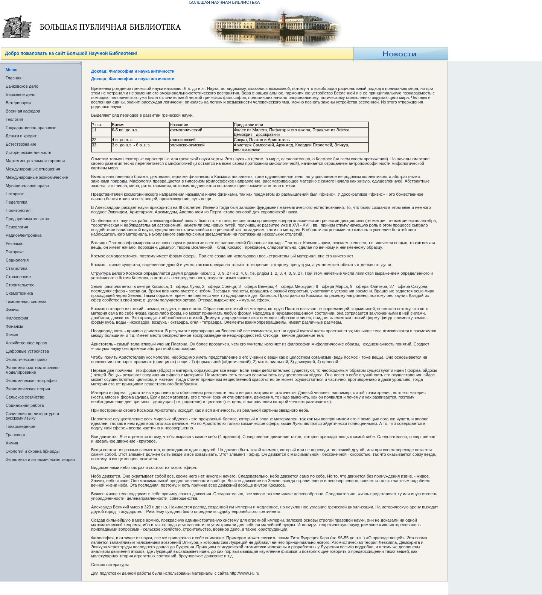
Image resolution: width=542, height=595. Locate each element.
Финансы (14, 326)
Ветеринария (18, 102)
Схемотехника (19, 293)
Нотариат (15, 194)
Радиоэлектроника (23, 235)
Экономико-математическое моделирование (32, 369)
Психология (17, 227)
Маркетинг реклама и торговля (35, 160)
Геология (14, 119)
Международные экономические (37, 177)
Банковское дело (22, 86)
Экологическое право (26, 359)
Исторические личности (28, 152)
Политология (18, 210)
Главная (13, 78)
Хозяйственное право (26, 343)
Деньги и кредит (21, 136)
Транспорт (16, 434)
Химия (12, 334)
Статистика (16, 268)
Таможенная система (26, 301)
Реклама (14, 243)
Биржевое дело (20, 94)
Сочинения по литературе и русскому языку (32, 415)
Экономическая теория (28, 389)
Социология (17, 260)
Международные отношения (33, 169)
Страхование (18, 276)
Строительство (20, 285)
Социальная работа (25, 405)
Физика (13, 309)
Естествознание (21, 144)
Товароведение (20, 426)
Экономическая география (31, 380)
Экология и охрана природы (32, 451)
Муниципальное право (27, 185)
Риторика (15, 252)
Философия (17, 318)
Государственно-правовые (31, 127)
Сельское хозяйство (25, 397)
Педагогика (16, 202)
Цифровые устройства (27, 351)
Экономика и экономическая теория (40, 459)
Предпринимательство (27, 218)
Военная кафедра (23, 111)
